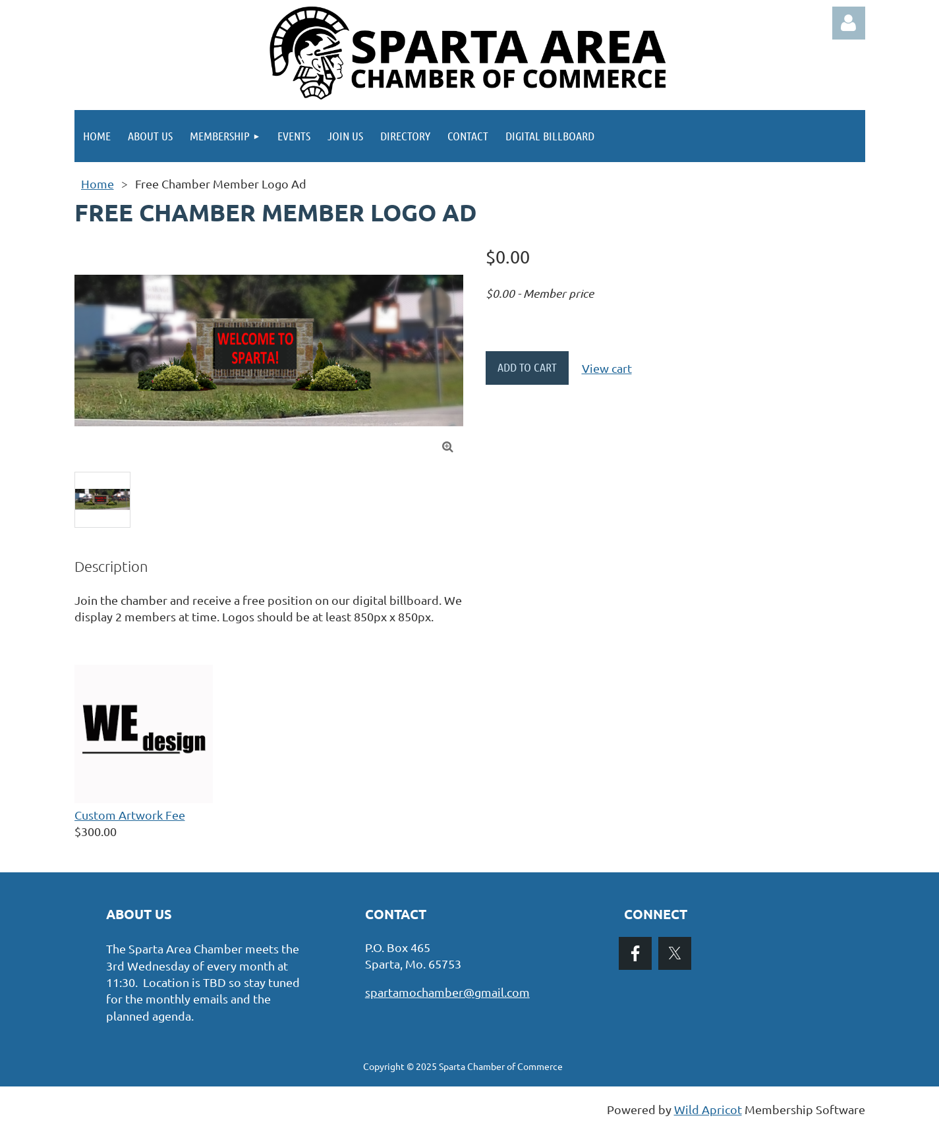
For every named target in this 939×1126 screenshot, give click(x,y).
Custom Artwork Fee (129, 815)
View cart (607, 368)
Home (97, 183)
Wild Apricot (708, 1109)
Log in (848, 23)
